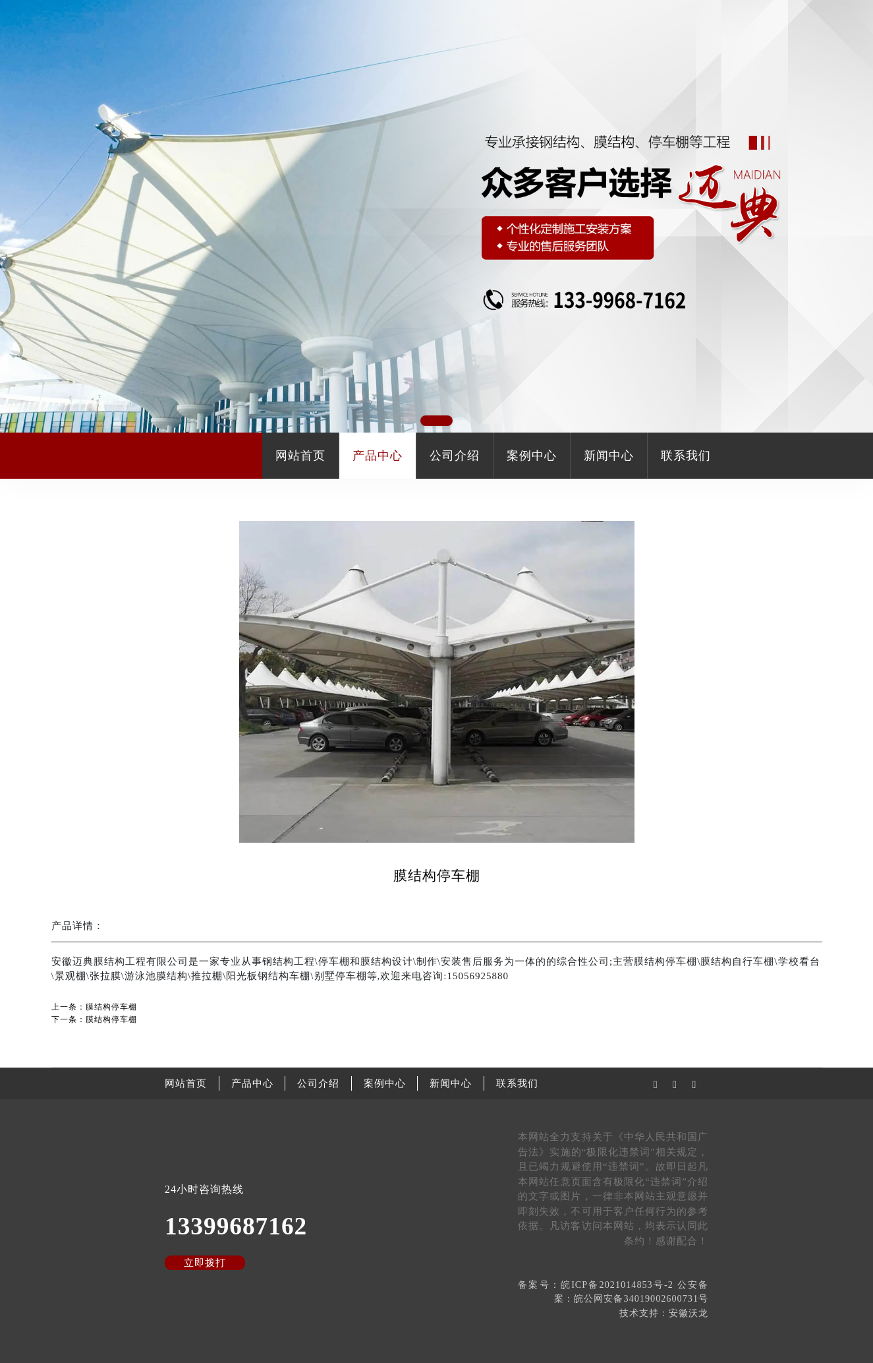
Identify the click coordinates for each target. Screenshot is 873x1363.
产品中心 (377, 455)
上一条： (94, 1007)
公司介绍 (455, 455)
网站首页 (300, 455)
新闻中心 (609, 455)
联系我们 (686, 455)
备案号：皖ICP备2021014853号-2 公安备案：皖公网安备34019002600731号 (613, 1291)
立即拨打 (205, 1262)
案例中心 (532, 455)
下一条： (94, 1019)
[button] (436, 420)
